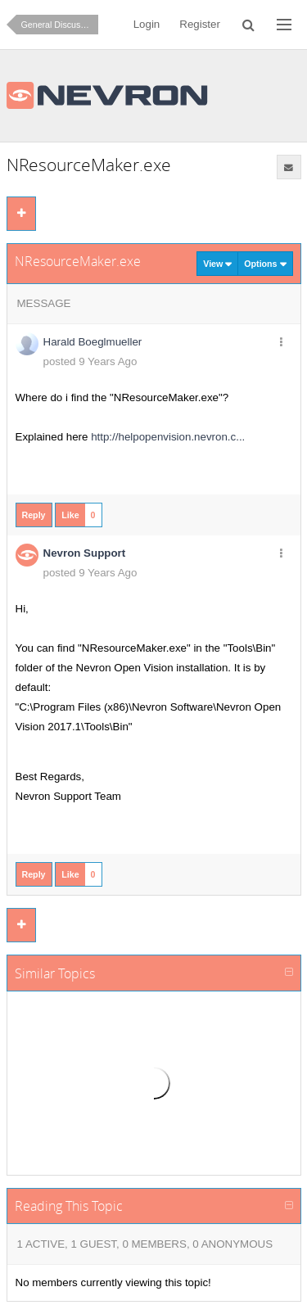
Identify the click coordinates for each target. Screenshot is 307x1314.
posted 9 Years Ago (90, 361)
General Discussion (59, 24)
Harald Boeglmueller (92, 342)
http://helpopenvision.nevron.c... (168, 437)
